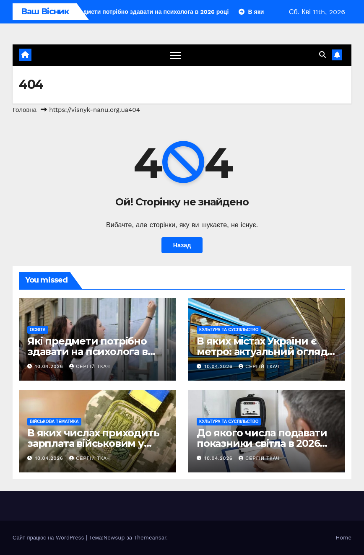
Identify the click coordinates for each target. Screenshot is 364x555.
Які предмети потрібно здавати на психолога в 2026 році (87, 351)
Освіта (38, 329)
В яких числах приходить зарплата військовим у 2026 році (93, 443)
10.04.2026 (50, 366)
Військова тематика (54, 421)
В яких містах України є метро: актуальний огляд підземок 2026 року (262, 351)
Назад (182, 245)
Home (343, 537)
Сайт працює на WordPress (49, 537)
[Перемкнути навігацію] (175, 55)
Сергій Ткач (89, 366)
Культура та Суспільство (228, 329)
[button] (322, 55)
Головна (24, 110)
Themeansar (150, 537)
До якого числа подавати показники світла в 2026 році (262, 443)
